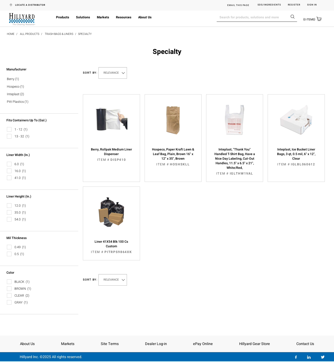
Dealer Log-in (156, 344)
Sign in (312, 4)
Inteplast (13, 94)
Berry (10, 79)
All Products (29, 34)
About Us (145, 17)
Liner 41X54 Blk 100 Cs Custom (111, 246)
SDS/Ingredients (269, 4)
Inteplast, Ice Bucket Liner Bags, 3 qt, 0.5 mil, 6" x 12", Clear (296, 157)
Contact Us (305, 344)
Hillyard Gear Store (254, 344)
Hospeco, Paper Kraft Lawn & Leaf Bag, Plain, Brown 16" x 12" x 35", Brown (173, 157)
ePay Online (203, 344)
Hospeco (13, 86)
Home (10, 34)
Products (62, 17)
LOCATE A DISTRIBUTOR (30, 5)
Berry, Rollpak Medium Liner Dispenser (111, 154)
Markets (103, 17)
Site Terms (110, 344)
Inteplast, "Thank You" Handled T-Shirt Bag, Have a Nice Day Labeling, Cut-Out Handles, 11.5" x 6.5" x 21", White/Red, (234, 161)
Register (294, 4)
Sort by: (90, 73)
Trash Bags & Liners (59, 34)
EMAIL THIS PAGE (238, 5)
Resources (123, 17)
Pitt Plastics (15, 101)
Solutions (83, 17)
